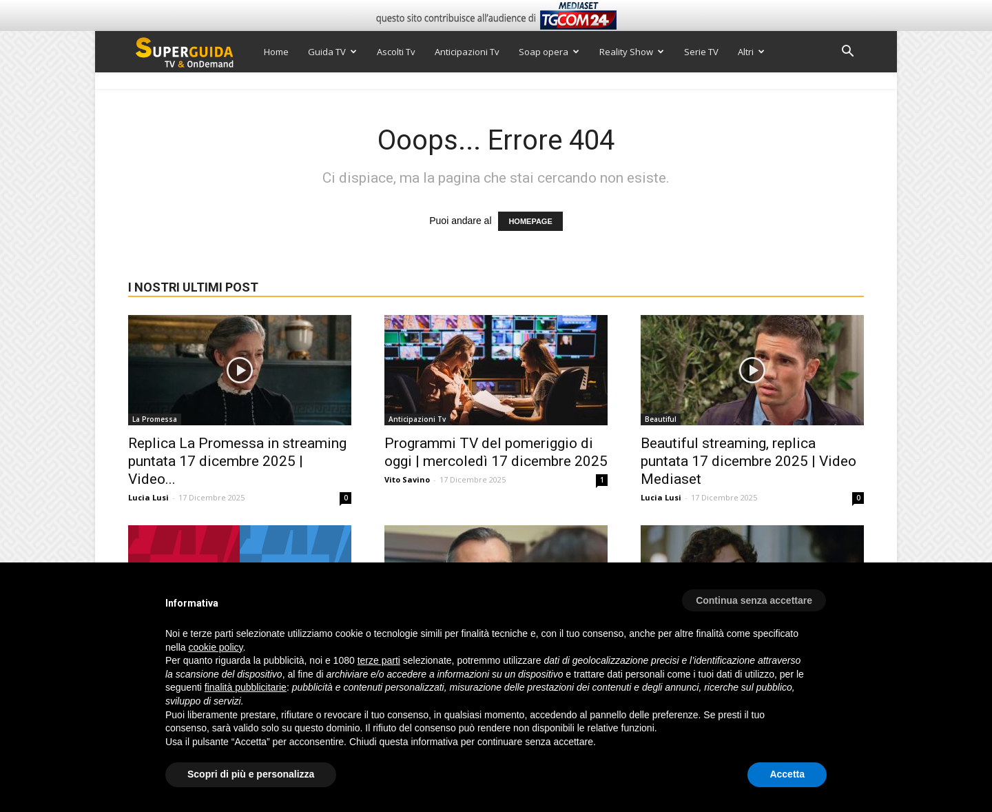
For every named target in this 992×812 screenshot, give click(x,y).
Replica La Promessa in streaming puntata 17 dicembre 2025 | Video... (237, 461)
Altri (751, 51)
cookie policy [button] (215, 647)
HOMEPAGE (530, 221)
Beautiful (660, 419)
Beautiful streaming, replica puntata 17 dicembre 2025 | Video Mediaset (748, 461)
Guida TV (332, 51)
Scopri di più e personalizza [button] (250, 774)
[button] (847, 52)
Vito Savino (407, 479)
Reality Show (631, 51)
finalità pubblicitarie (246, 687)
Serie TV (701, 51)
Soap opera (549, 51)
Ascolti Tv (396, 51)
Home (276, 51)
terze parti (379, 660)
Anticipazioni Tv (467, 51)
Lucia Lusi (148, 497)
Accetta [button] (787, 774)
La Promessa (154, 419)
